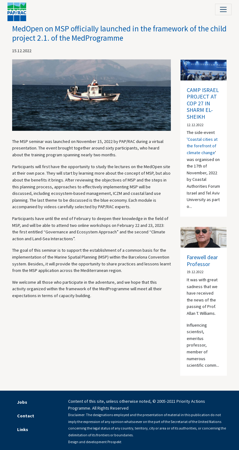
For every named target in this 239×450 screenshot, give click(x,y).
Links (22, 429)
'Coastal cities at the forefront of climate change (202, 145)
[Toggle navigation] (223, 9)
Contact (25, 416)
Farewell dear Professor (202, 261)
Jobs (22, 402)
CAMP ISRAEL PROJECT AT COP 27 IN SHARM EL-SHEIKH (203, 103)
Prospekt (114, 442)
